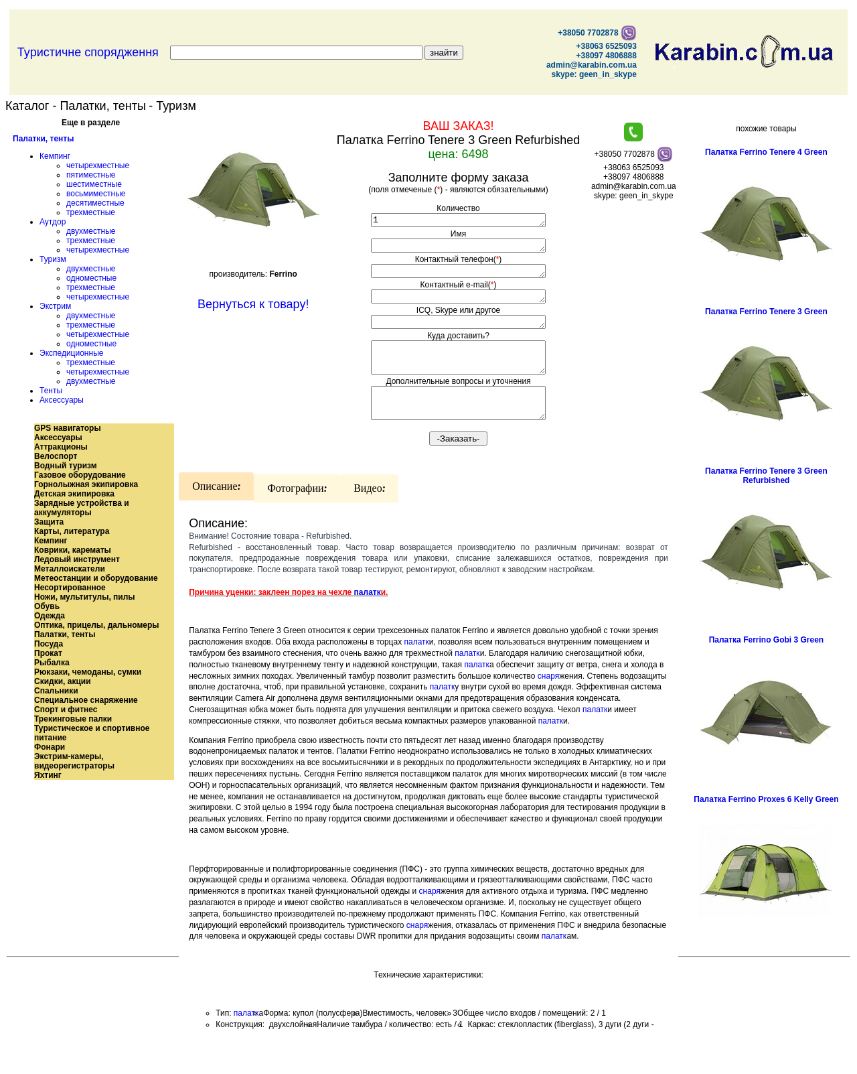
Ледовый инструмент (77, 559)
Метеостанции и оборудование (96, 578)
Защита (49, 522)
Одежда (49, 615)
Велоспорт (55, 456)
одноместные (91, 278)
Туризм (53, 259)
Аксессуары (62, 400)
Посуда (48, 644)
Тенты (51, 390)
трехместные (90, 212)
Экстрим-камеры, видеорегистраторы (74, 761)
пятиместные (91, 175)
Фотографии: (297, 510)
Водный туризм (65, 465)
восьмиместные (95, 193)
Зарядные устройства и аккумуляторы (81, 507)
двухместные (90, 231)
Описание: (216, 508)
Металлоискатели (69, 569)
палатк (367, 614)
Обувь (47, 606)
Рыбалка (52, 662)
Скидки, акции (62, 681)
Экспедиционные (71, 353)
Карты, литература (71, 531)
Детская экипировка (74, 493)
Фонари (49, 747)
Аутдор (53, 221)
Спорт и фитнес (66, 709)
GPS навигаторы (67, 428)
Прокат (48, 653)
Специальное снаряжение (86, 700)
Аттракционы (61, 447)
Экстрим (55, 306)
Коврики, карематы (72, 550)
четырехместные (97, 165)
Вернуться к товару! (253, 304)
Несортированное (70, 587)
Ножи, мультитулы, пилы (84, 597)
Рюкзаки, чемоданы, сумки (87, 672)
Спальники (56, 690)
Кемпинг (55, 156)
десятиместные (95, 203)
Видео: (369, 510)
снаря (548, 698)
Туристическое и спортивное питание (91, 733)
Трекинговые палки (73, 719)
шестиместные (94, 184)
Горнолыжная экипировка (86, 484)
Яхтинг (48, 775)
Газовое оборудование (80, 475)
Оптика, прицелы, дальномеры (96, 625)
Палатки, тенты (43, 138)
